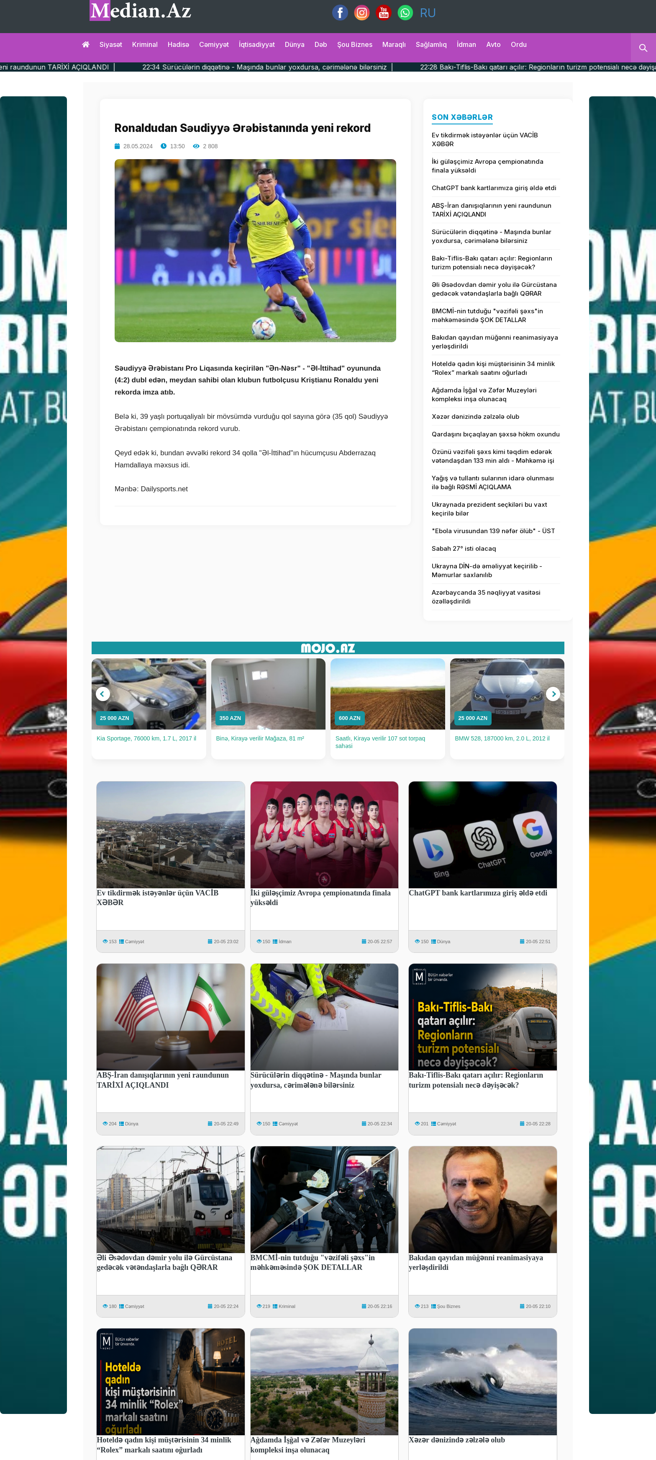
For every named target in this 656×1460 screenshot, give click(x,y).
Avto (493, 44)
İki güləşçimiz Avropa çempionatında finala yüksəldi (487, 165)
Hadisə (178, 44)
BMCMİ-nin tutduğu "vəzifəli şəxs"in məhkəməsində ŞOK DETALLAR (487, 315)
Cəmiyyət (214, 44)
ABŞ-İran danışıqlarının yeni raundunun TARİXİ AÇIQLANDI (491, 209)
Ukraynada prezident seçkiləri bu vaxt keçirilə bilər (489, 508)
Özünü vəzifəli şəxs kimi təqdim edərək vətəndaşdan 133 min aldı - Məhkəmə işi (493, 456)
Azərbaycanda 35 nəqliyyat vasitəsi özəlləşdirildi (486, 596)
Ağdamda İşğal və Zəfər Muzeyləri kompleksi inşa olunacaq (484, 394)
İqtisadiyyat (257, 44)
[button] (103, 694)
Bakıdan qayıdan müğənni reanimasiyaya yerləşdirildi (495, 341)
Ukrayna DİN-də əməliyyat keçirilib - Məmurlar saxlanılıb (487, 570)
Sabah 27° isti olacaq (464, 548)
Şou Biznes (449, 1306)
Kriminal (145, 44)
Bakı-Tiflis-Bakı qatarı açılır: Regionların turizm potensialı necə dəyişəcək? (492, 262)
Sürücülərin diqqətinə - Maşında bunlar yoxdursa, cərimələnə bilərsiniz (491, 236)
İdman (466, 44)
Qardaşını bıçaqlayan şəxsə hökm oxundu (496, 434)
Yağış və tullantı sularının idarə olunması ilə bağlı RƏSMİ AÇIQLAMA (493, 482)
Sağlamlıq (431, 44)
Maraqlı (394, 44)
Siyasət (111, 44)
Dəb (321, 44)
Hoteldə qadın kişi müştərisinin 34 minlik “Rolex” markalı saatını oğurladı (493, 368)
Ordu (519, 44)
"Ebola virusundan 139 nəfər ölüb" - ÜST (493, 531)
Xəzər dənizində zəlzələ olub (475, 416)
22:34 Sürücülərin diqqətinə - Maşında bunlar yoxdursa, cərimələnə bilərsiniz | (327, 67)
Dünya (295, 44)
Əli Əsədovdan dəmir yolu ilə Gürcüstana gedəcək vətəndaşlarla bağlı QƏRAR (494, 289)
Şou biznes (354, 44)
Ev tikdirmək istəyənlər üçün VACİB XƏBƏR (485, 139)
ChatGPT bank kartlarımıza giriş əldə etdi (494, 188)
